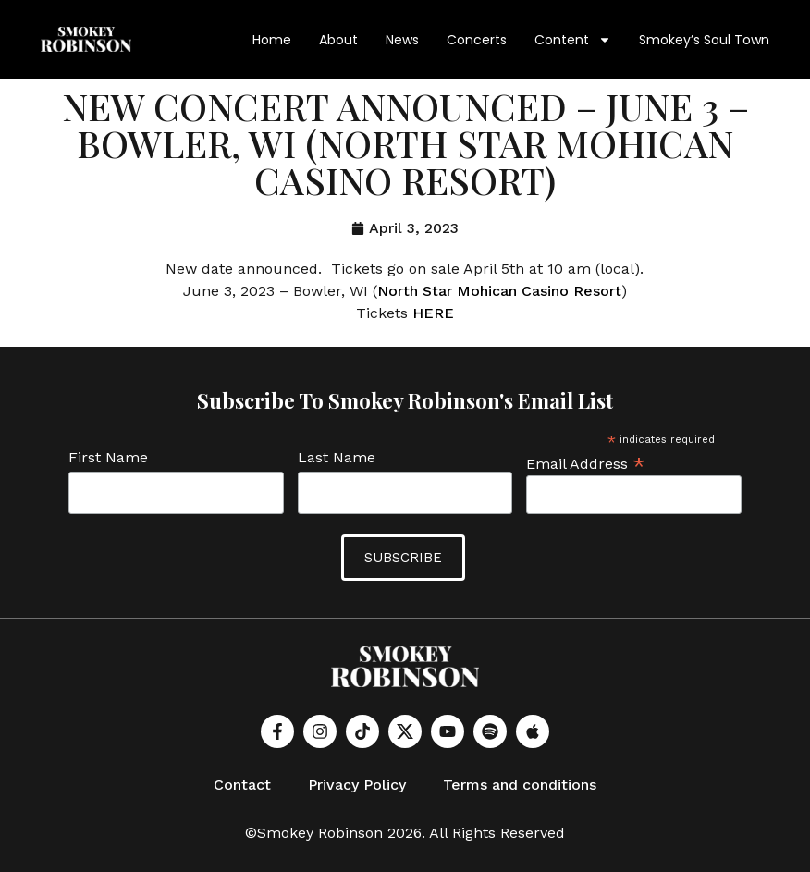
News (402, 40)
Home (271, 40)
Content (572, 40)
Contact (242, 784)
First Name (108, 458)
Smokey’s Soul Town (704, 40)
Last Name (336, 458)
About (338, 40)
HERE (433, 313)
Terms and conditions (519, 784)
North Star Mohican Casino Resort (499, 291)
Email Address (585, 463)
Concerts (477, 40)
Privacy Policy (357, 784)
